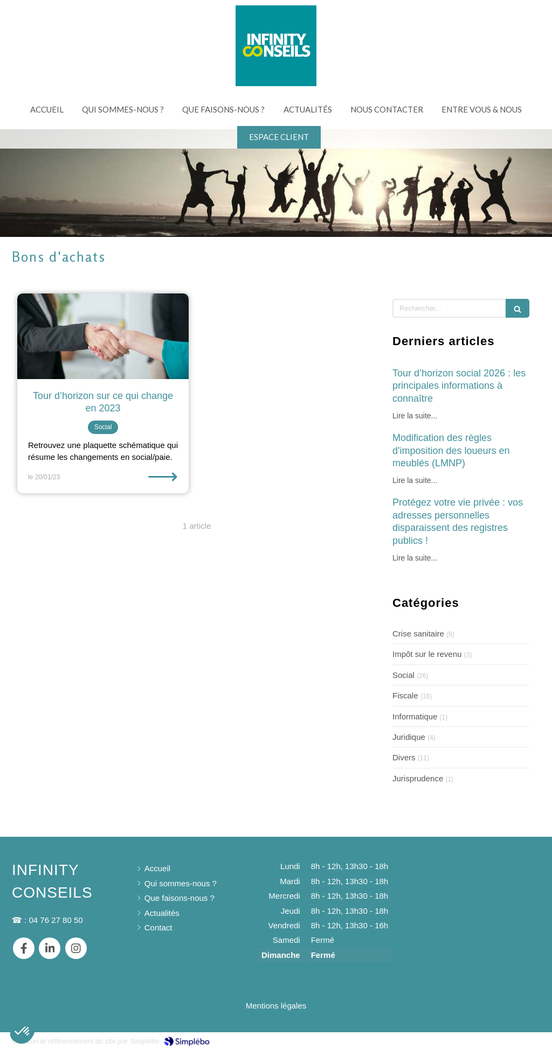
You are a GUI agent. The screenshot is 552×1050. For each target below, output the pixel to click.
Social (403, 675)
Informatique (414, 716)
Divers (404, 757)
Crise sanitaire (418, 633)
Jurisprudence (417, 778)
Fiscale (405, 695)
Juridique (408, 736)
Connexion (520, 1040)
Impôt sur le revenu (426, 654)
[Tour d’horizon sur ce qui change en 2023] (103, 336)
